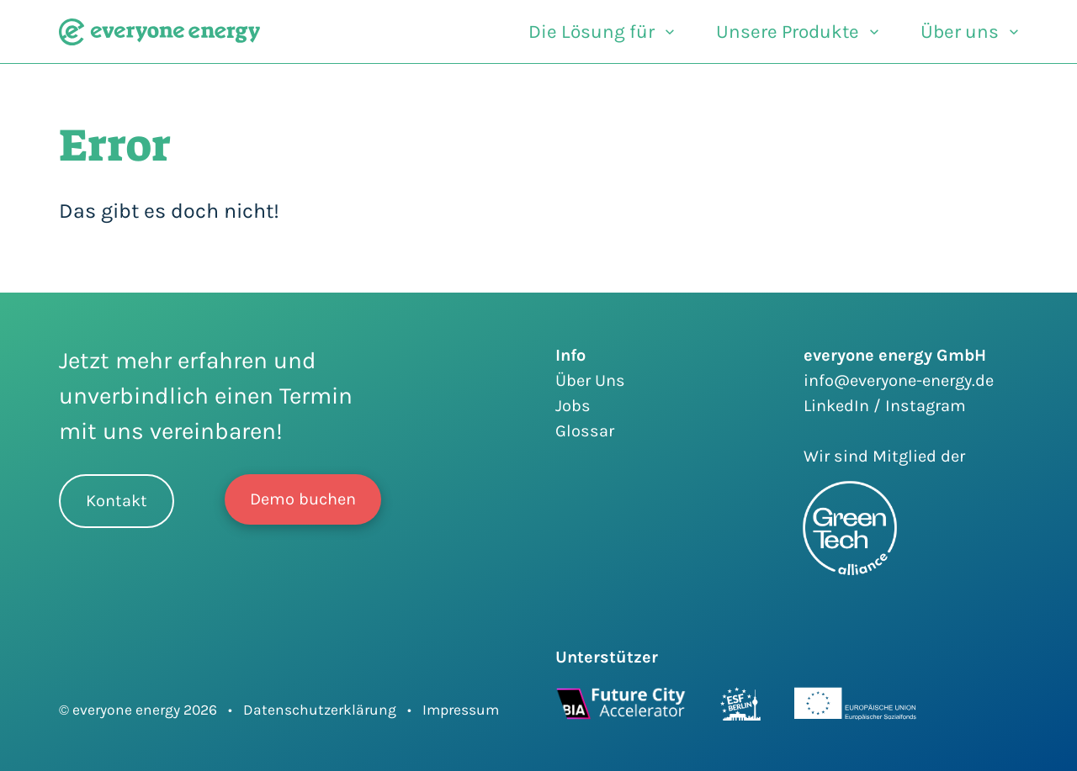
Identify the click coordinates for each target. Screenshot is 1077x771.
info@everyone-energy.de (899, 380)
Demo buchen (303, 499)
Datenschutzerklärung (319, 709)
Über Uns (590, 380)
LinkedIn (838, 405)
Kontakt (116, 500)
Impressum (460, 709)
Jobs (573, 405)
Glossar (584, 431)
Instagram (925, 405)
